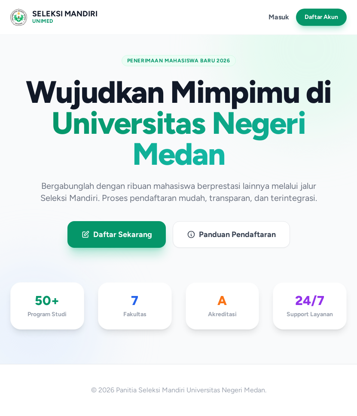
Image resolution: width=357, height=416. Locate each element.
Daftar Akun (321, 17)
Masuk (279, 17)
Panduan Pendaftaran (231, 234)
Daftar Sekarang (116, 234)
